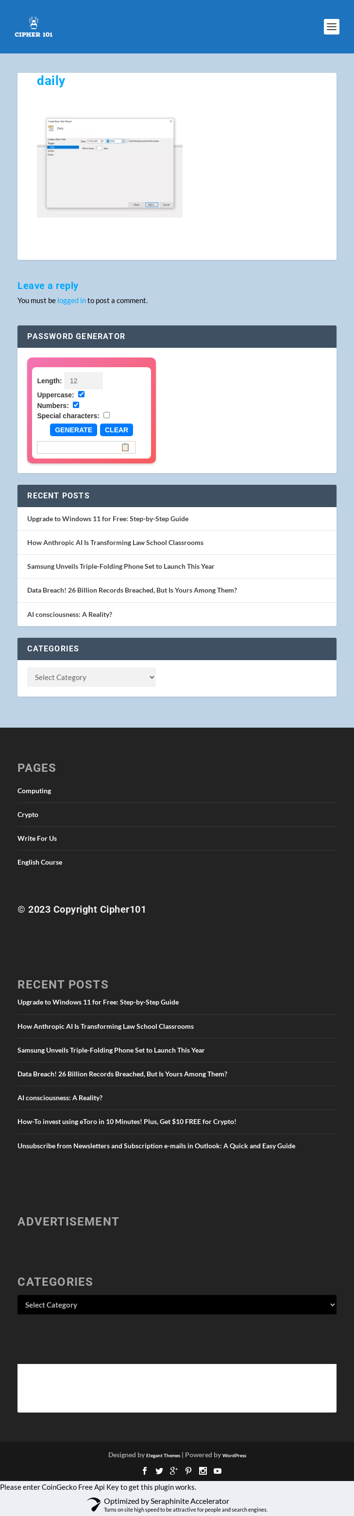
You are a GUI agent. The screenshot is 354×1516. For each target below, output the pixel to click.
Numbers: (52, 405)
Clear (116, 430)
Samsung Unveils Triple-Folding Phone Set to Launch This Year (121, 566)
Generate (73, 430)
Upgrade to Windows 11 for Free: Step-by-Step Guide (107, 518)
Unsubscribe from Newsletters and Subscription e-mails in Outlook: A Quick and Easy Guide (156, 1145)
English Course (39, 862)
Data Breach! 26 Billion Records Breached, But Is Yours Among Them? (132, 590)
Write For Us (37, 838)
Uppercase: (55, 395)
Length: (49, 381)
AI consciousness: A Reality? (69, 614)
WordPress (234, 1455)
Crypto (27, 814)
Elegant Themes (163, 1455)
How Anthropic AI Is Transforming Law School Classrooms (115, 542)
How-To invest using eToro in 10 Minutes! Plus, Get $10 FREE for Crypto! (126, 1121)
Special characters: (68, 416)
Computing (34, 790)
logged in (71, 300)
